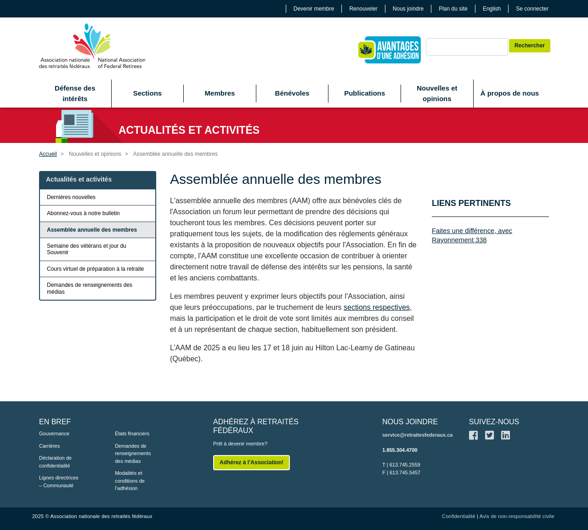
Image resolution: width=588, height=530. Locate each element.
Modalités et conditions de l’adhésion (130, 480)
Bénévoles (292, 93)
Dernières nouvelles (71, 197)
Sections (147, 93)
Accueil (48, 154)
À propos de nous (510, 93)
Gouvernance (54, 433)
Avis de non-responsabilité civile (517, 516)
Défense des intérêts (75, 93)
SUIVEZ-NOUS (494, 422)
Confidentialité (458, 516)
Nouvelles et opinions (437, 93)
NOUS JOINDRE (410, 422)
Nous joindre (408, 9)
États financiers (132, 433)
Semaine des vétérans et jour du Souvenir (86, 249)
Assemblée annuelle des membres (92, 230)
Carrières (49, 446)
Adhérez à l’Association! (251, 462)
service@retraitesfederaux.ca (417, 435)
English (492, 9)
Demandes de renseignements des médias (89, 288)
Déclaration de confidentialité (55, 461)
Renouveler (363, 9)
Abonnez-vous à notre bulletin (83, 213)
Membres (220, 93)
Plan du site (453, 9)
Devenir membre (314, 9)
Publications (364, 93)
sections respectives (377, 307)
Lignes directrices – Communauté (59, 481)
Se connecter (532, 9)
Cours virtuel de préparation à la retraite (95, 269)
